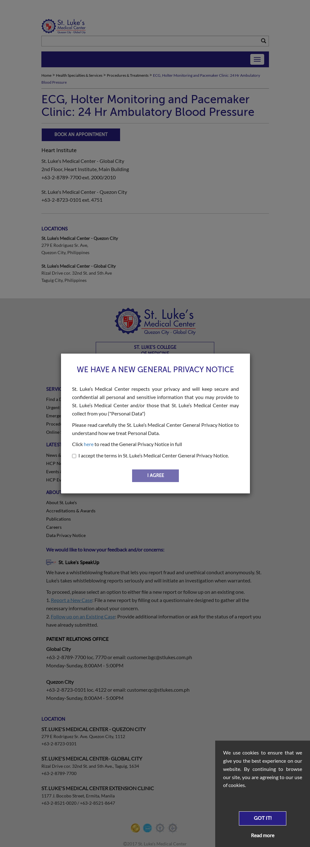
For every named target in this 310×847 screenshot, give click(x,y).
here (89, 444)
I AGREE (155, 475)
